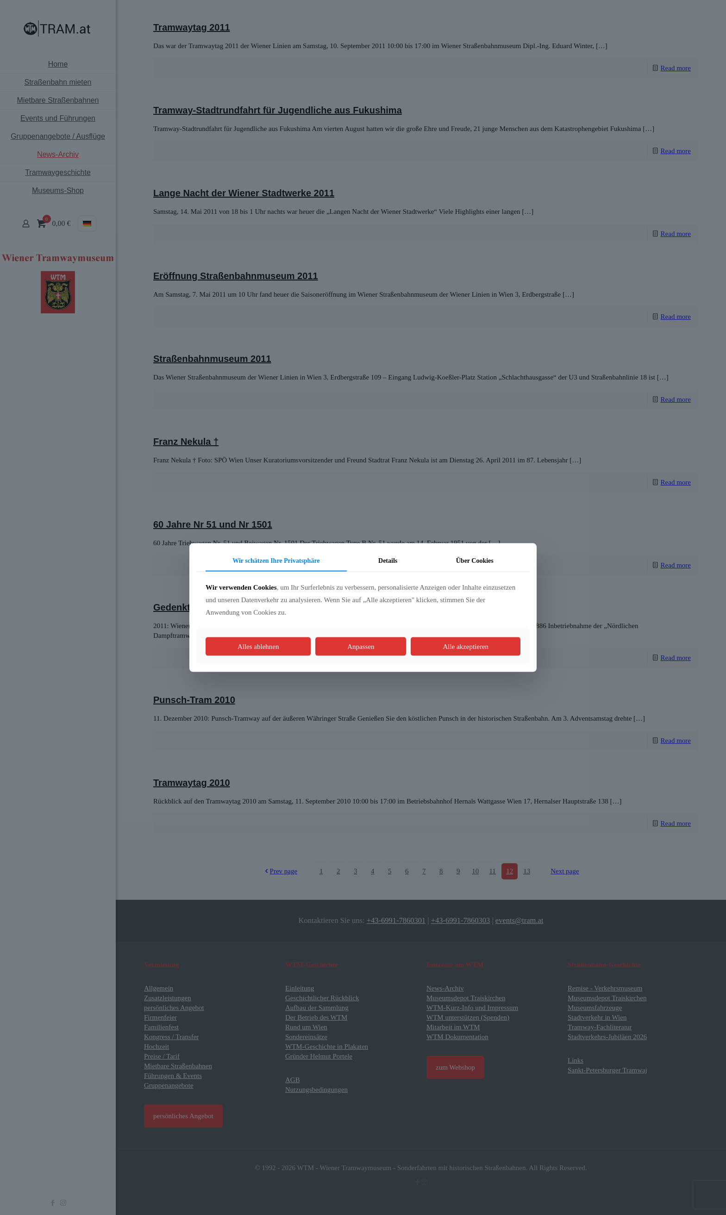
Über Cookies (475, 560)
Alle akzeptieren (465, 646)
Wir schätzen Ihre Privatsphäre (275, 560)
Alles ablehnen (258, 646)
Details (387, 560)
